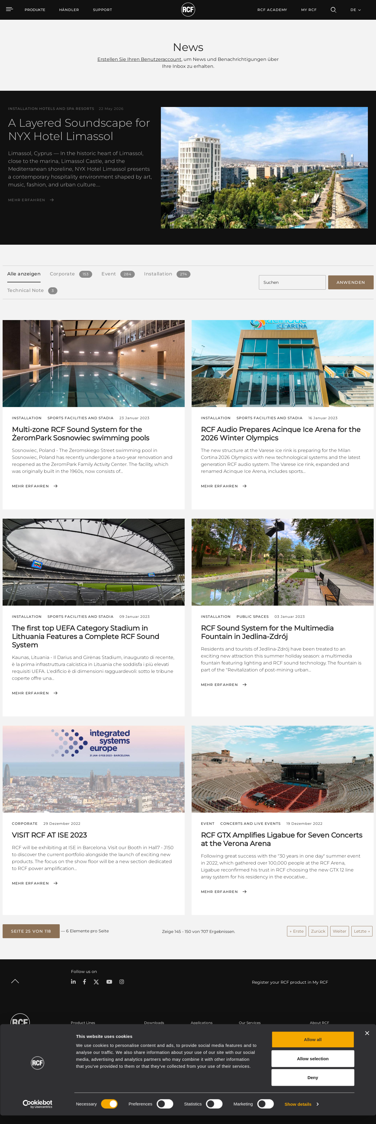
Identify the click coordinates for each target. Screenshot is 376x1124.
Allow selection (312, 1067)
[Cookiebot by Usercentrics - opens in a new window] (37, 1112)
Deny (313, 1085)
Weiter (339, 929)
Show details (298, 1112)
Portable (78, 1032)
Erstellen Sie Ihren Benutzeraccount (139, 59)
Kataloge (152, 1032)
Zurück (318, 929)
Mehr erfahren (26, 200)
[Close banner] (367, 1042)
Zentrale (317, 1032)
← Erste (297, 929)
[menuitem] (69, 9)
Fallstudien (200, 1032)
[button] (31, 930)
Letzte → (362, 929)
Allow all (313, 1047)
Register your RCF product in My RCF (290, 980)
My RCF (309, 10)
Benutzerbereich (253, 1032)
